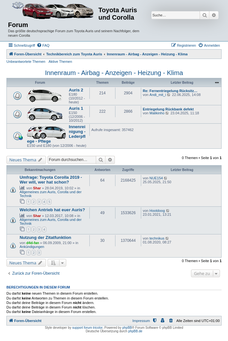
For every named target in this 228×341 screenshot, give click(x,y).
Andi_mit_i (158, 95)
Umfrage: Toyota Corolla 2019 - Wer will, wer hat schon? (51, 180)
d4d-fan (32, 243)
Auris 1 (76, 108)
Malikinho (157, 113)
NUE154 (156, 178)
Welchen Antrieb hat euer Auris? (52, 209)
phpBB (127, 327)
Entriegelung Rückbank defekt (168, 109)
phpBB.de (135, 331)
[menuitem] (43, 45)
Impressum (141, 321)
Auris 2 (76, 90)
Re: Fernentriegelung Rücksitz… (170, 91)
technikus (157, 238)
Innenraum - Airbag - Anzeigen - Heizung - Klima (114, 72)
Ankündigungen (32, 247)
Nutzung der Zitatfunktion (45, 237)
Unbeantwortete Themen (25, 61)
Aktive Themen (60, 61)
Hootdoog (157, 211)
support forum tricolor (87, 327)
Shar (37, 188)
